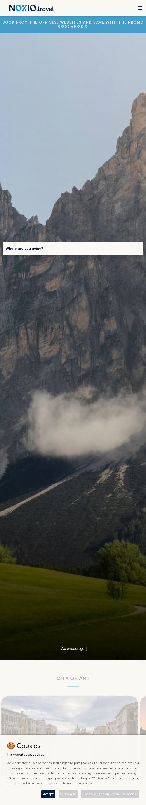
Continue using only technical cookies (110, 794)
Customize (68, 794)
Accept (48, 794)
